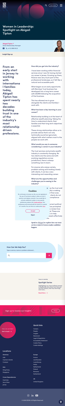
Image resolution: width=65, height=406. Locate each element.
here (44, 206)
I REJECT (32, 214)
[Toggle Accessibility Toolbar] (60, 402)
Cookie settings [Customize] (38, 202)
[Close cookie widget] (47, 188)
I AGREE (32, 211)
